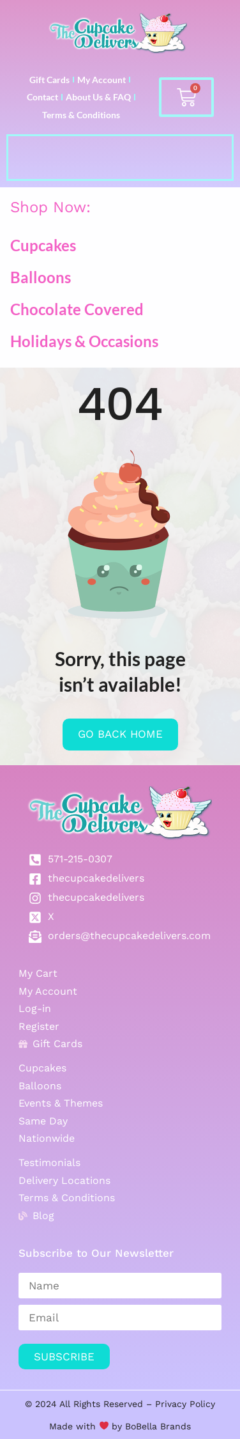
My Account (101, 79)
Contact (42, 96)
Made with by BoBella (103, 1426)
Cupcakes (43, 245)
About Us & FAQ (98, 96)
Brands (174, 1426)
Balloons (40, 277)
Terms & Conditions (81, 114)
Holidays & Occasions (84, 341)
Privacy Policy (185, 1404)
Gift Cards (49, 79)
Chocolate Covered (77, 309)
